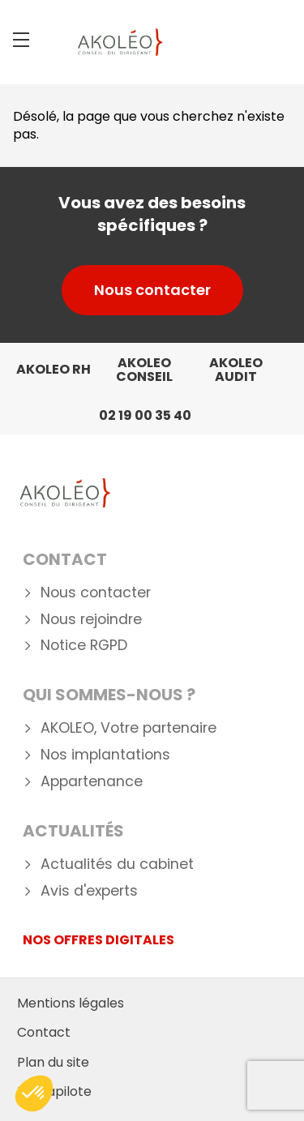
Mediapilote (54, 1091)
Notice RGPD (84, 645)
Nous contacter (152, 290)
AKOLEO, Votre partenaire (128, 728)
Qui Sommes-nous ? (109, 694)
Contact (65, 559)
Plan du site (53, 1062)
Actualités (73, 830)
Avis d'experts (89, 891)
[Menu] (21, 39)
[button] (34, 1093)
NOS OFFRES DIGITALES (98, 940)
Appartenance (92, 781)
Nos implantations (105, 755)
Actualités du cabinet (117, 864)
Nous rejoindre (91, 619)
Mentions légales (70, 1003)
